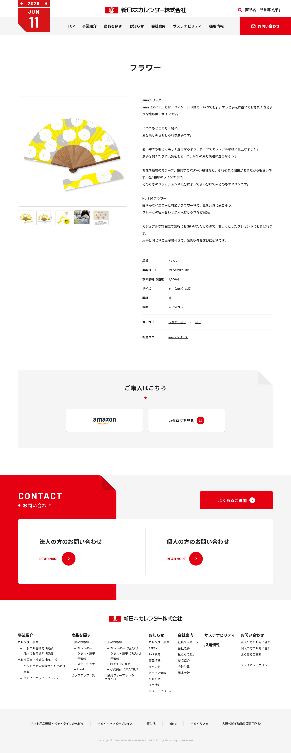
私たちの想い (187, 660)
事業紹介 (89, 29)
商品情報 (155, 666)
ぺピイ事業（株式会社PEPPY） (38, 665)
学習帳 (81, 664)
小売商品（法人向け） (125, 675)
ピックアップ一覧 (83, 681)
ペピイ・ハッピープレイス (41, 684)
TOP (71, 29)
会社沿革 (184, 672)
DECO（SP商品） (121, 669)
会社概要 (184, 654)
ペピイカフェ (199, 726)
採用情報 (216, 29)
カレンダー (84, 654)
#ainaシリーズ (178, 337)
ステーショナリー (89, 669)
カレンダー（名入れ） (125, 654)
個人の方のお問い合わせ (257, 654)
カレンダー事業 (28, 648)
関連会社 (184, 678)
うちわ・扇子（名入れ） (126, 659)
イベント (155, 672)
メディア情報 (157, 678)
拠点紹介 (184, 666)
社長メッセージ (188, 648)
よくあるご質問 (251, 660)
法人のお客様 (113, 648)
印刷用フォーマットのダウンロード (119, 683)
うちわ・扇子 (177, 322)
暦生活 (151, 726)
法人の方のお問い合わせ (257, 648)
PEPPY (153, 654)
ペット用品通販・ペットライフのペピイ (57, 726)
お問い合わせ (252, 641)
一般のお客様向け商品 (38, 654)
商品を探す (81, 641)
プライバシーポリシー (255, 671)
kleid (80, 675)
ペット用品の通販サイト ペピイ (45, 671)
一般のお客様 (80, 648)
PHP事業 (23, 677)
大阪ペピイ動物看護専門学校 (241, 726)
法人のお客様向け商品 (38, 659)
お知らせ (136, 29)
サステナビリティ (187, 29)
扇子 (198, 322)
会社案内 (158, 29)
